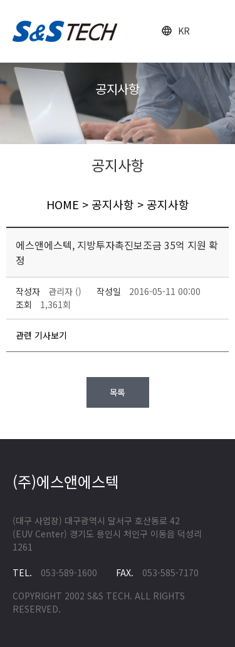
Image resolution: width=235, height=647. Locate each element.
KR (184, 31)
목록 (118, 392)
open (214, 31)
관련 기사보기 (41, 335)
